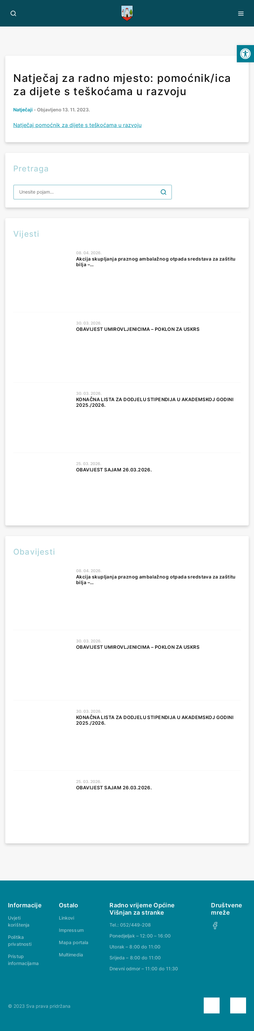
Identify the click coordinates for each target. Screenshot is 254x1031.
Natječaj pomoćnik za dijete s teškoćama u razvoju (77, 125)
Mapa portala (74, 942)
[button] (245, 53)
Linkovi (66, 918)
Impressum (71, 930)
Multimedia (71, 954)
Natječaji (23, 109)
